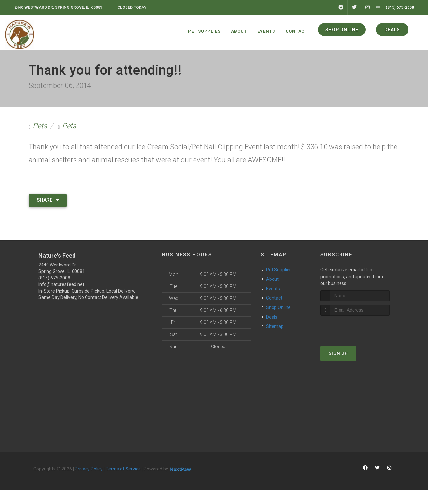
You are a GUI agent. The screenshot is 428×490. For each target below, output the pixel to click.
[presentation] (355, 328)
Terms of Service (123, 468)
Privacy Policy (89, 468)
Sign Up (338, 353)
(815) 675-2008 (54, 277)
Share (48, 200)
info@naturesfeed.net (61, 284)
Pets (40, 126)
